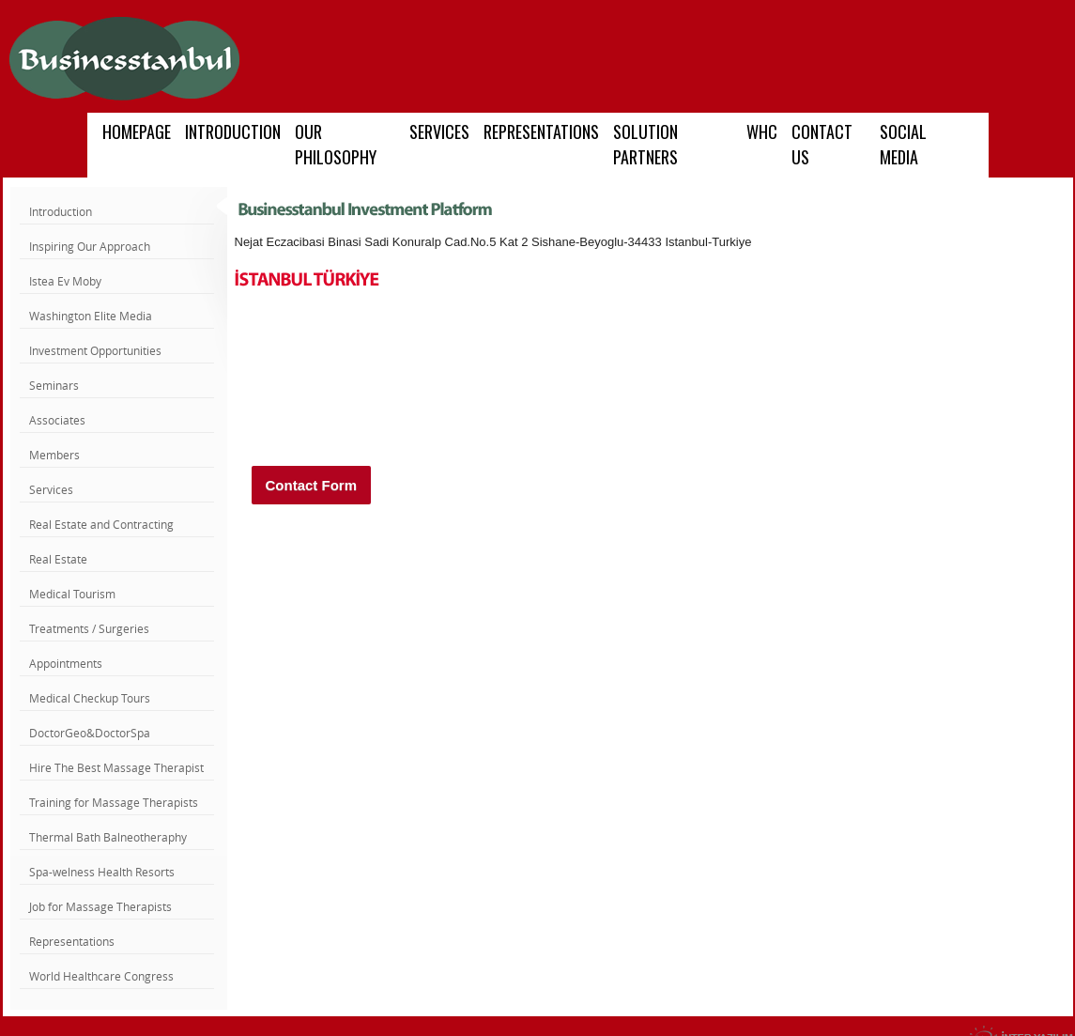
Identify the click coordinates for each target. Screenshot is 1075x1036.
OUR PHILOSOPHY (335, 144)
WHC (761, 131)
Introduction (60, 211)
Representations (72, 941)
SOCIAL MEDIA (903, 144)
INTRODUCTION (233, 131)
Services (51, 489)
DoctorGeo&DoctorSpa (89, 732)
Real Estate (58, 558)
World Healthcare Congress (101, 975)
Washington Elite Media (90, 315)
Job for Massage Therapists (100, 906)
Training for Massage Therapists (113, 802)
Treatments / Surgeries (89, 628)
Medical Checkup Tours (89, 697)
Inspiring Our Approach (89, 246)
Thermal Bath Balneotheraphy (108, 836)
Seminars (54, 385)
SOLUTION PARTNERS (645, 144)
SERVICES (439, 131)
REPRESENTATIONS (541, 131)
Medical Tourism (72, 593)
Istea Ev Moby (65, 280)
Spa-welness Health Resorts (102, 871)
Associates (57, 419)
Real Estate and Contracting (101, 524)
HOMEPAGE (136, 131)
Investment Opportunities (95, 350)
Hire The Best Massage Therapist (116, 767)
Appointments (65, 663)
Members (54, 454)
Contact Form (312, 485)
